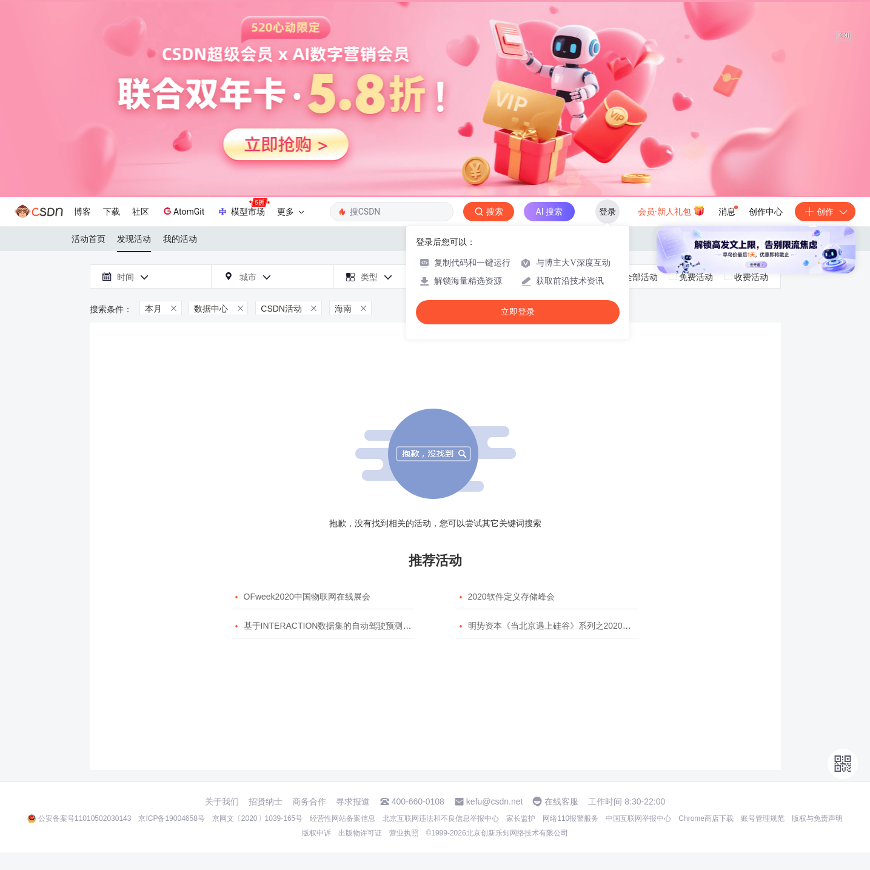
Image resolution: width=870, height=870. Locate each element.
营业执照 (403, 833)
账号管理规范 (763, 818)
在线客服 (561, 801)
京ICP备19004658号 (171, 818)
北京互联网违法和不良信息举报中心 (441, 818)
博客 (82, 211)
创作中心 (766, 211)
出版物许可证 (360, 833)
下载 (111, 211)
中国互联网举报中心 (638, 818)
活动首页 (88, 239)
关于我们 (222, 801)
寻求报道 (353, 801)
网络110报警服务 (570, 818)
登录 (607, 211)
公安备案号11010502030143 (84, 818)
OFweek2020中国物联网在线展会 (307, 596)
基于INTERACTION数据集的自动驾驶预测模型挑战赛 (345, 626)
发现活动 (134, 239)
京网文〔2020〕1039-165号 (257, 818)
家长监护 (520, 818)
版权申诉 (316, 833)
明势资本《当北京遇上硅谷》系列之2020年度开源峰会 (571, 626)
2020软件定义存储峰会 (511, 596)
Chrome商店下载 (706, 818)
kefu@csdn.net (494, 801)
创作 (825, 211)
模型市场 (243, 208)
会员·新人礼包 (671, 210)
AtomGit (182, 211)
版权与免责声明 (817, 818)
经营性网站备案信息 (342, 818)
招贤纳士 (266, 801)
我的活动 (180, 239)
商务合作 (309, 801)
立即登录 (518, 311)
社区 (140, 211)
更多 (290, 211)
